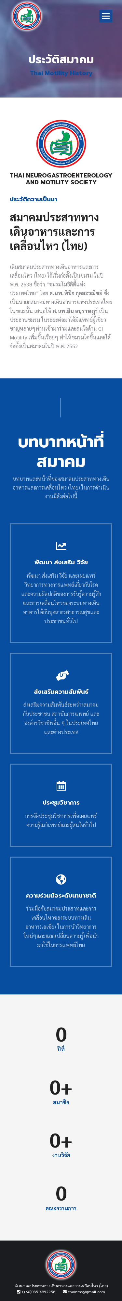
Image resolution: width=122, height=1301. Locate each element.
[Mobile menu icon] (105, 16)
